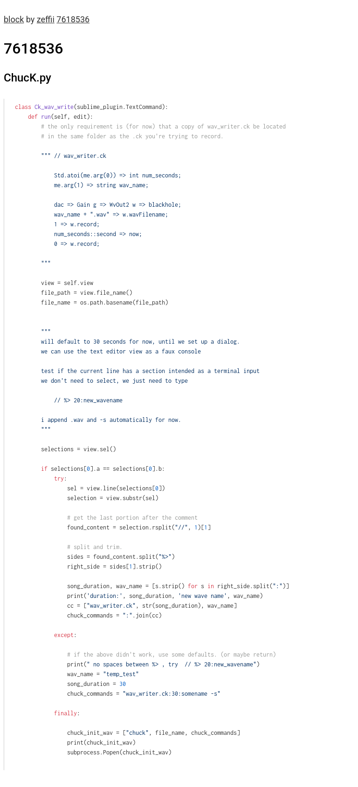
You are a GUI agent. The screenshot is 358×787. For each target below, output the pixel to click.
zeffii (46, 19)
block (14, 19)
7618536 (73, 19)
